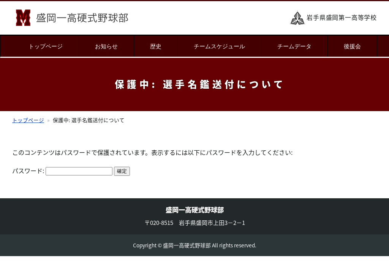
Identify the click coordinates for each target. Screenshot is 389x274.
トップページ (45, 46)
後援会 (352, 46)
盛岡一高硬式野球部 (72, 18)
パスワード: (62, 170)
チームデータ (294, 46)
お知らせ (106, 46)
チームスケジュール (219, 46)
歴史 (155, 46)
